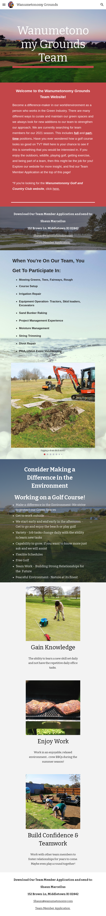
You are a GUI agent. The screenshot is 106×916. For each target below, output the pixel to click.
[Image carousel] (53, 409)
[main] (53, 46)
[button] (4, 4)
